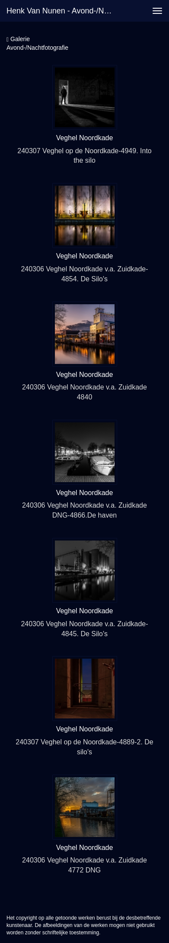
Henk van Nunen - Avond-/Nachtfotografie (64, 10)
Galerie (18, 39)
